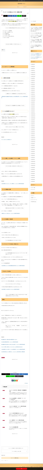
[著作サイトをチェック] (13, 380)
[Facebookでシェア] (10, 16)
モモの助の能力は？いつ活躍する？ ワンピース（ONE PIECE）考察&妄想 (13, 351)
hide (4, 49)
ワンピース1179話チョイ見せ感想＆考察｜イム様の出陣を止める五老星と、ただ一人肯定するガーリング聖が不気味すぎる (36, 29)
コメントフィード (34, 199)
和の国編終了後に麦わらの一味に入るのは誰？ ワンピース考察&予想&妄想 (13, 344)
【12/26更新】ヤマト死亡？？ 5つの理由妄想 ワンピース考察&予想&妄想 (13, 349)
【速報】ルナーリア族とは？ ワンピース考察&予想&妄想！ (10, 213)
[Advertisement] (14, 58)
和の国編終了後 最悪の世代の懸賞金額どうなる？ (9, 339)
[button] (24, 16)
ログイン (32, 195)
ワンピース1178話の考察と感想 (36, 33)
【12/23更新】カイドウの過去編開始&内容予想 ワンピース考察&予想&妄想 (13, 265)
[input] (36, 21)
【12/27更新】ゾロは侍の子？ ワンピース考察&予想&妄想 (10, 289)
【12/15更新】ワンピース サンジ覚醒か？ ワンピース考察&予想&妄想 (12, 183)
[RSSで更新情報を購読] (16, 380)
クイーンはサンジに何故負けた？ (6, 139)
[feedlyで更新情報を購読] (14, 380)
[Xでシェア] (6, 16)
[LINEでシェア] (19, 16)
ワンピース (3, 357)
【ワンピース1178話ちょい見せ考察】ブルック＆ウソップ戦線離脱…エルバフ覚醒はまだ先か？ (36, 36)
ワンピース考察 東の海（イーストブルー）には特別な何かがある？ (12, 346)
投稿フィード (33, 197)
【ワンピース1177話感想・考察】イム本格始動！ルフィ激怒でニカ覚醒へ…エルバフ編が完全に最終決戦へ (36, 41)
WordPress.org (33, 201)
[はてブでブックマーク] (15, 16)
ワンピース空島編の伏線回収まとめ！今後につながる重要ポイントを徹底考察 (36, 46)
